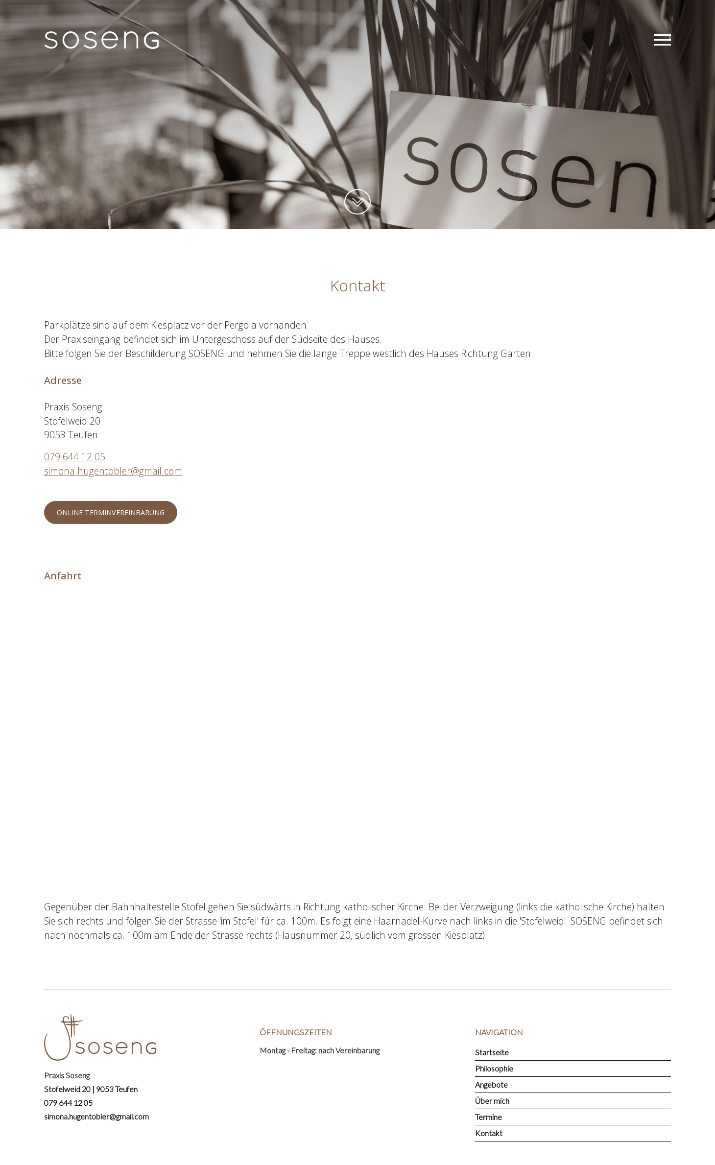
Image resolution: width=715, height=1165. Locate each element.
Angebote (491, 1084)
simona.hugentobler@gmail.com (113, 470)
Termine (488, 1116)
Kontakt (488, 1133)
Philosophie (494, 1068)
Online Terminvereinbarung (111, 512)
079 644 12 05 (74, 456)
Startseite (492, 1052)
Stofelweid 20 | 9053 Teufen (91, 1089)
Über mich (492, 1100)
